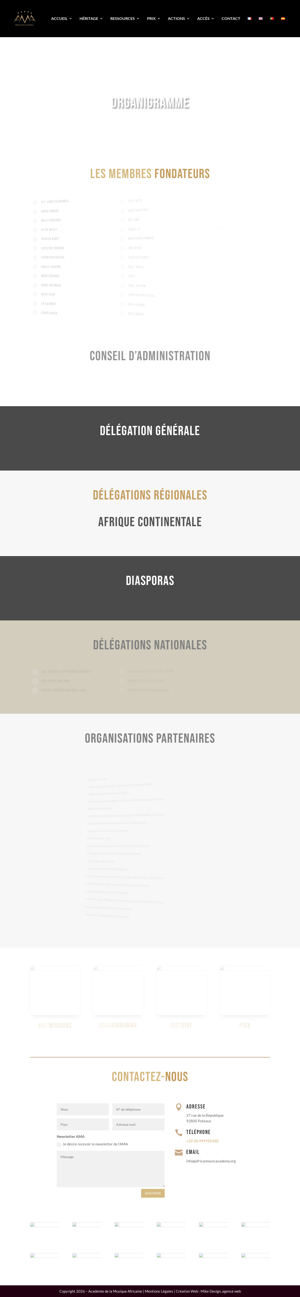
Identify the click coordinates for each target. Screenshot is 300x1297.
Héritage (89, 18)
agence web (231, 1291)
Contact (231, 18)
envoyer (153, 1193)
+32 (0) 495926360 (202, 1141)
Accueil (59, 18)
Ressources (122, 18)
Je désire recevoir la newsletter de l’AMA (92, 1144)
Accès (203, 18)
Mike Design (211, 1291)
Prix (151, 18)
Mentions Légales (159, 1291)
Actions (176, 18)
